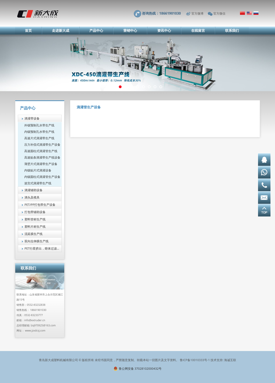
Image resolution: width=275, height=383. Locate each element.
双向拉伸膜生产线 (36, 241)
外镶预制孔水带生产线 (39, 125)
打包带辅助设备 (35, 212)
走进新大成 (60, 30)
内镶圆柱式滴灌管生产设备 (42, 177)
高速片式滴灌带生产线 (39, 138)
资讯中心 (164, 30)
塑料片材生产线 (35, 226)
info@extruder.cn (34, 320)
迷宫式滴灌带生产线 (37, 183)
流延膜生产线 (33, 234)
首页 (28, 30)
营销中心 (130, 30)
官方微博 (197, 13)
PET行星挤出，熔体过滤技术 (43, 248)
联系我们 (232, 30)
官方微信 (219, 13)
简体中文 (242, 13)
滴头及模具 (32, 197)
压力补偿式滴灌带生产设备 (42, 144)
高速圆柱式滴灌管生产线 (40, 151)
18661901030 (38, 310)
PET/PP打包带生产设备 (39, 205)
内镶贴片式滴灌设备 (37, 170)
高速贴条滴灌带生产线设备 (42, 157)
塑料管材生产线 (35, 219)
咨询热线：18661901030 (161, 13)
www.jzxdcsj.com (35, 330)
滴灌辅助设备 (33, 190)
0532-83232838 (36, 305)
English (249, 13)
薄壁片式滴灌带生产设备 (40, 164)
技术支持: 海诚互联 (223, 360)
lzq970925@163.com (43, 325)
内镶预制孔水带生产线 (39, 132)
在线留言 (198, 30)
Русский (256, 13)
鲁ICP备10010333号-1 (195, 360)
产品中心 (96, 30)
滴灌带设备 (32, 118)
